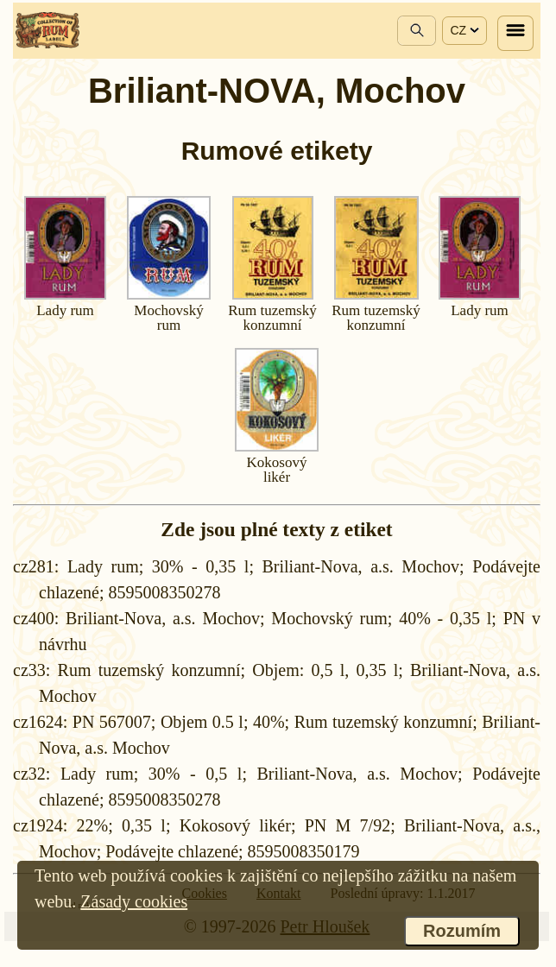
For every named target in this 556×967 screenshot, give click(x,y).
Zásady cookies (133, 901)
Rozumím (462, 930)
